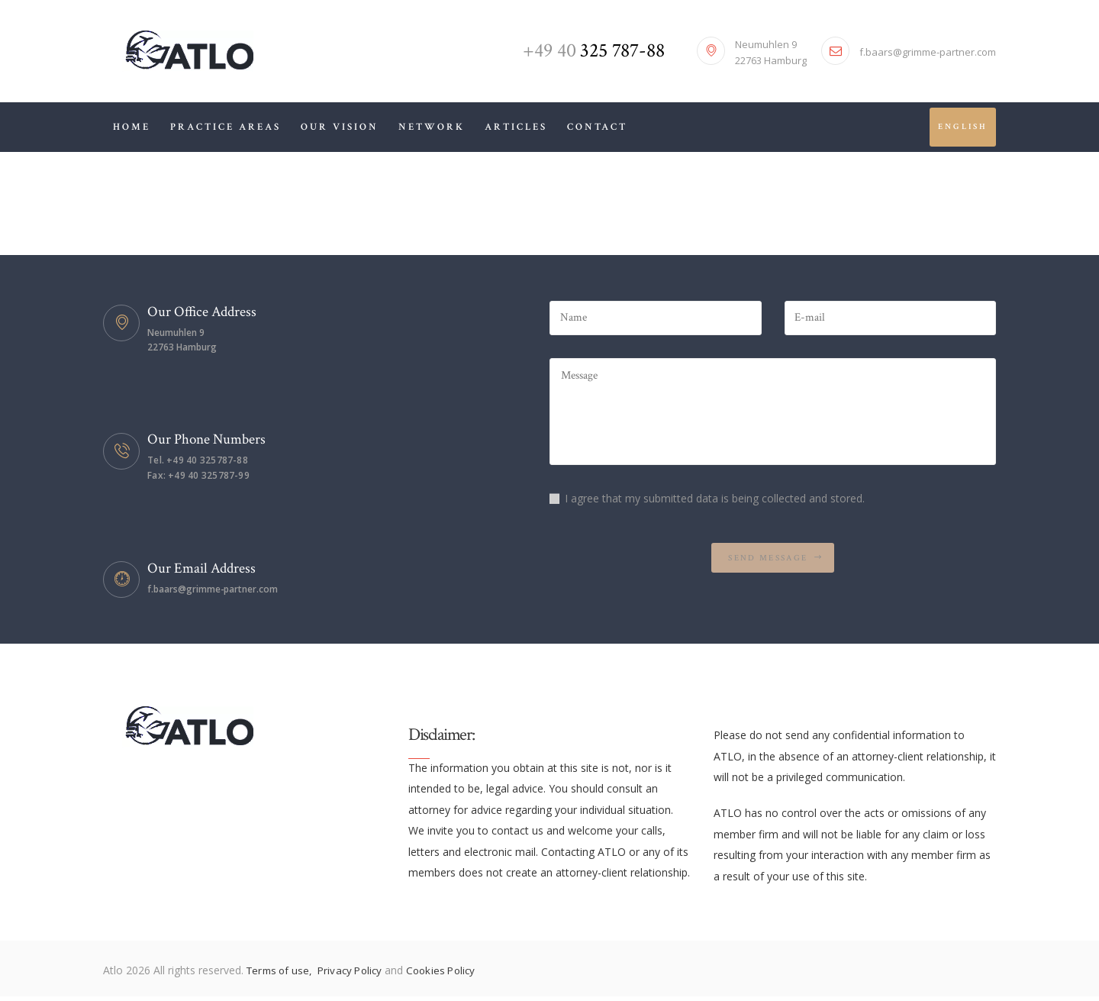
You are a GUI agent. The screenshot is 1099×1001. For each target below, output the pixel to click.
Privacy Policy (357, 974)
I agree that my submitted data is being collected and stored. (715, 505)
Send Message (768, 567)
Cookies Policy (449, 974)
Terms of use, (283, 974)
